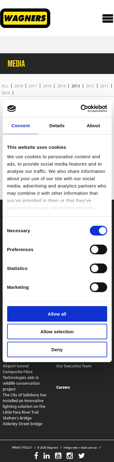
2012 (90, 86)
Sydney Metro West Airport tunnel (20, 363)
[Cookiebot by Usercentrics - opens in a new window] (81, 109)
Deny (57, 349)
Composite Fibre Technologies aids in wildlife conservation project (21, 380)
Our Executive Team (74, 366)
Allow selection (57, 331)
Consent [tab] (20, 125)
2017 (33, 86)
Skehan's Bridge (17, 418)
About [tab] (93, 125)
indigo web (71, 448)
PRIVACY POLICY (22, 448)
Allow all (57, 313)
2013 (75, 86)
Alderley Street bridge (22, 423)
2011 (104, 86)
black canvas (89, 448)
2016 (47, 86)
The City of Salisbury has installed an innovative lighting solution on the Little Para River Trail (25, 403)
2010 (6, 93)
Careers (63, 387)
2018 (18, 86)
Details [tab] (57, 125)
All (5, 86)
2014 (61, 86)
